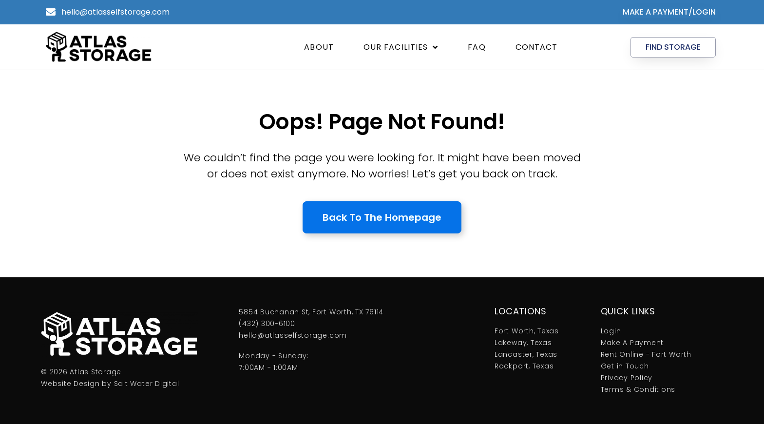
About (319, 47)
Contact (537, 47)
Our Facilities (401, 47)
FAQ (476, 47)
